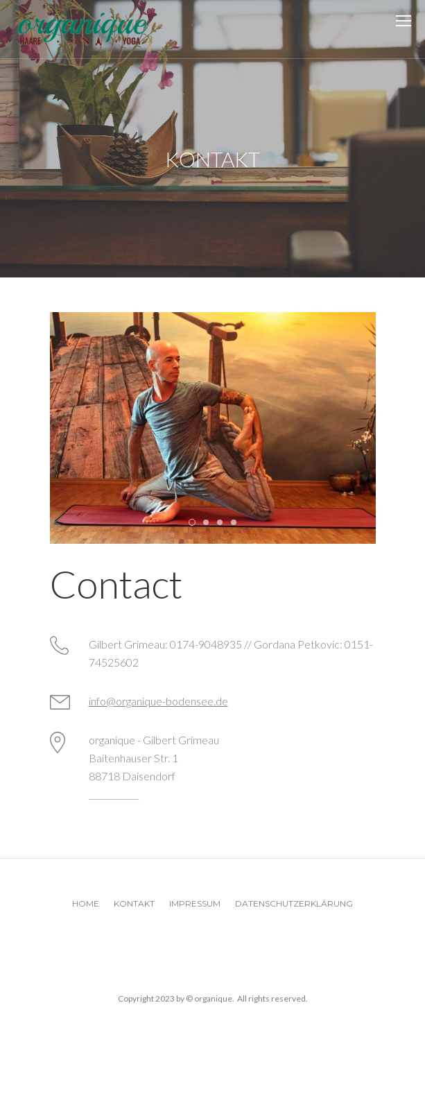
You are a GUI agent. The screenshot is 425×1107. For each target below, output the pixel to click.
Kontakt (134, 903)
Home (85, 903)
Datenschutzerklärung (294, 903)
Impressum (194, 903)
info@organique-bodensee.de (158, 700)
